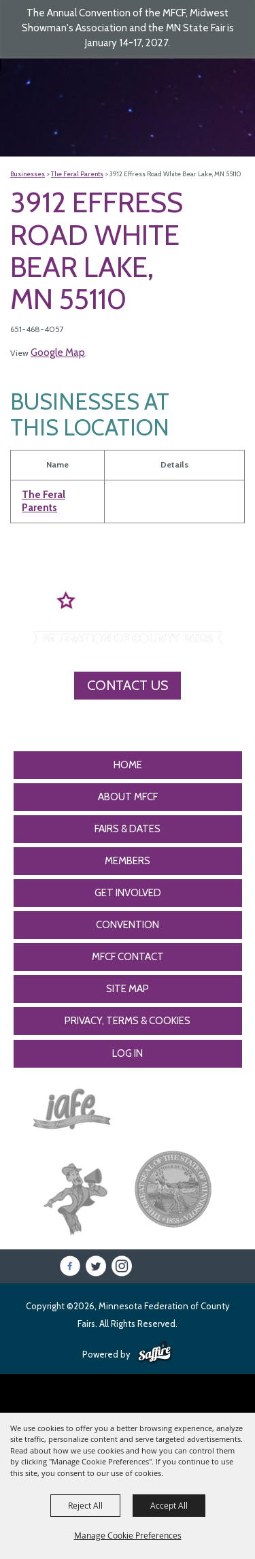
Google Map (58, 352)
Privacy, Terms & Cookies (127, 1021)
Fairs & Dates (127, 829)
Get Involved (128, 893)
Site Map (127, 989)
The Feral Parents (77, 174)
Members (127, 861)
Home (128, 765)
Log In (127, 1053)
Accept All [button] (169, 1505)
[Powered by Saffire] (155, 1353)
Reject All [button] (85, 1505)
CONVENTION (127, 925)
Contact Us (127, 685)
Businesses (27, 174)
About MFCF (128, 797)
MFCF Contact (128, 957)
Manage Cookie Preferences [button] (128, 1535)
